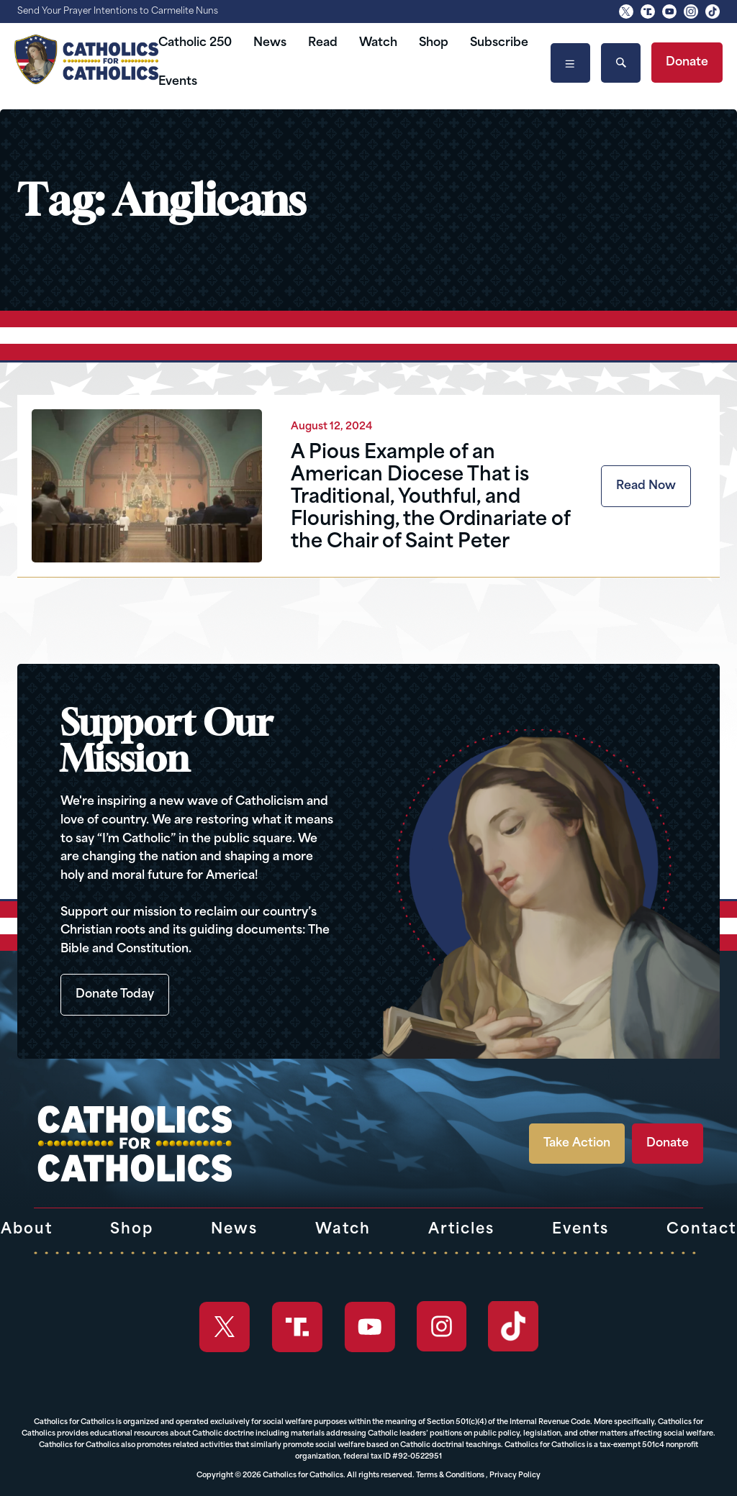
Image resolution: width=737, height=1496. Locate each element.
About (27, 1230)
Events (177, 82)
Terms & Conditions (450, 1475)
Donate (687, 62)
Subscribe (499, 43)
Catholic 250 (195, 43)
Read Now (646, 486)
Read (323, 43)
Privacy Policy (515, 1475)
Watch (378, 43)
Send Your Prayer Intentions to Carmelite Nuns (117, 11)
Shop (433, 43)
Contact (701, 1230)
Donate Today (115, 994)
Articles (461, 1230)
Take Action (576, 1143)
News (269, 43)
